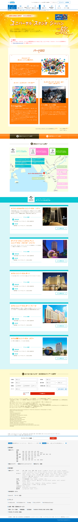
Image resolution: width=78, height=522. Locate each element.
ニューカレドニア (25, 488)
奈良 (32, 455)
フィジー (36, 488)
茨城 (23, 452)
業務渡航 (22, 509)
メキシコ (24, 483)
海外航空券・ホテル (13, 491)
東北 (17, 451)
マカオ (29, 470)
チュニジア (34, 480)
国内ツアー (11, 450)
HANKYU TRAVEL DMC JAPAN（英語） (43, 509)
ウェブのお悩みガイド (36, 2)
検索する (43, 393)
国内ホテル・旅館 (38, 463)
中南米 (17, 483)
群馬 (29, 452)
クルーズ (11, 495)
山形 (35, 451)
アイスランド (24, 476)
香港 (26, 470)
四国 (17, 458)
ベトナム (59, 470)
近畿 (17, 455)
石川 (32, 454)
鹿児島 (41, 459)
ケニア (58, 480)
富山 (29, 454)
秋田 (32, 451)
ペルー (33, 483)
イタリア (24, 473)
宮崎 (38, 459)
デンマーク (47, 474)
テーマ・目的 (18, 495)
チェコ (42, 476)
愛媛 (29, 458)
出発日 (12, 382)
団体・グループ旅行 (13, 509)
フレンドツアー (37, 502)
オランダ (60, 473)
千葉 (38, 452)
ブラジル (43, 483)
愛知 (47, 454)
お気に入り (55, 2)
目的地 (41, 379)
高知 (32, 458)
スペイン (37, 473)
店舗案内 (48, 2)
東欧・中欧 (31, 476)
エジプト (24, 480)
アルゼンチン (38, 483)
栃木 (26, 452)
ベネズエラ (54, 483)
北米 (17, 481)
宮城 (29, 451)
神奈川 (41, 452)
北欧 (43, 474)
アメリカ (24, 481)
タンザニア (63, 480)
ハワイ (17, 484)
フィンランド (64, 474)
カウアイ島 (43, 484)
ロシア (34, 474)
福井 (35, 454)
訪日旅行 (29, 509)
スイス (51, 473)
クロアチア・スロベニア (49, 476)
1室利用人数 (42, 385)
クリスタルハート (21, 502)
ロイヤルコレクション (48, 502)
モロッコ (28, 480)
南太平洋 (18, 488)
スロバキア (62, 476)
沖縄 (17, 461)
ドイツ (33, 473)
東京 (35, 452)
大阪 (29, 455)
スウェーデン (58, 474)
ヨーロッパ (18, 473)
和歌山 (38, 455)
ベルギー (65, 473)
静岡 (44, 454)
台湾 (23, 470)
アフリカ (18, 480)
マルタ (23, 474)
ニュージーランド (33, 487)
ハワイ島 (33, 484)
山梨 (23, 454)
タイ (55, 470)
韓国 (33, 470)
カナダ (28, 481)
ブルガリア (35, 477)
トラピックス (12, 502)
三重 (50, 454)
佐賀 (26, 459)
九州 (17, 459)
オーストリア (36, 476)
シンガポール (45, 470)
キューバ (28, 483)
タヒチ (31, 488)
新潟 (26, 454)
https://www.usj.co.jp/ (18, 43)
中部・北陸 (18, 454)
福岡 (23, 459)
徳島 (23, 458)
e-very (29, 502)
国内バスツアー (12, 463)
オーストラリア (25, 487)
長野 (38, 454)
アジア (17, 470)
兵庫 (35, 455)
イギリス (47, 473)
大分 (35, 459)
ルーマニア (30, 477)
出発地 (12, 379)
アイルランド (28, 474)
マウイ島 (38, 484)
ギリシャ (55, 473)
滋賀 (23, 455)
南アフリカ (39, 480)
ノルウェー (52, 474)
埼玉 (32, 452)
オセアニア (18, 487)
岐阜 (41, 454)
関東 (17, 452)
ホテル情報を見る (60, 228)
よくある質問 (43, 2)
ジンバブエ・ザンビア (47, 480)
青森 (23, 451)
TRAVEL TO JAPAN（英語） (15, 512)
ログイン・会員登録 (64, 2)
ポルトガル (42, 473)
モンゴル (39, 470)
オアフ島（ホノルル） (26, 484)
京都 (26, 455)
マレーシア (51, 470)
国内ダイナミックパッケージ (25, 463)
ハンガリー (57, 476)
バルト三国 (38, 474)
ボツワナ (54, 480)
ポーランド (24, 477)
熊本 (32, 459)
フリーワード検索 (27, 438)
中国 (36, 470)
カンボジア (64, 470)
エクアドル (48, 483)
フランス (28, 473)
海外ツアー (11, 470)
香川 (26, 458)
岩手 (26, 451)
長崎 (29, 459)
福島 (38, 451)
